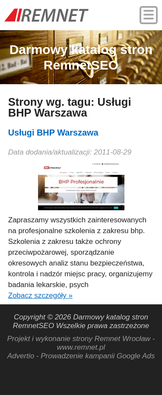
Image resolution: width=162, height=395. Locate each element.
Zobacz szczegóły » (40, 295)
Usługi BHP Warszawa (53, 132)
